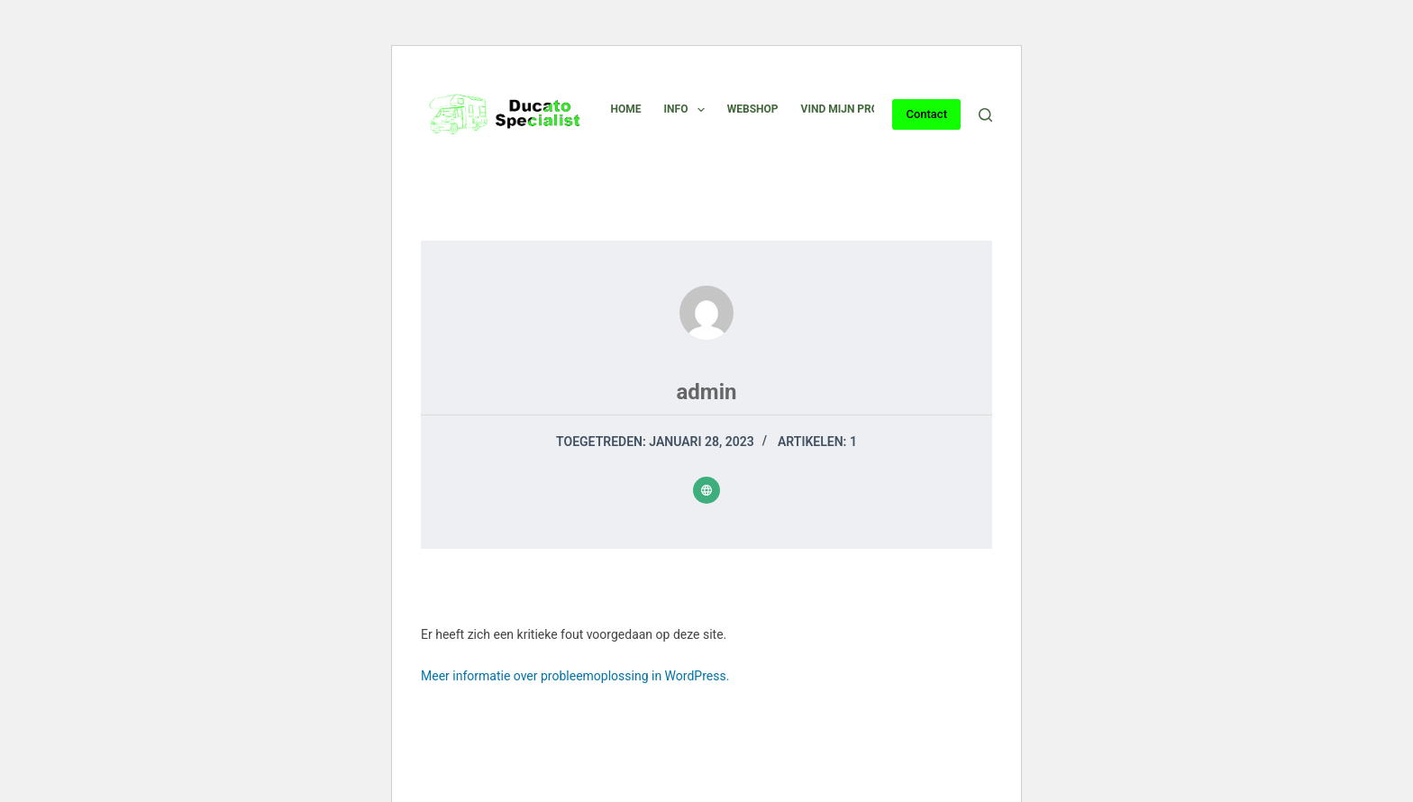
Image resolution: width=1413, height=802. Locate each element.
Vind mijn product (854, 109)
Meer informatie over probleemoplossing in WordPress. (575, 676)
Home (626, 109)
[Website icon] (706, 490)
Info (688, 110)
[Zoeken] (985, 115)
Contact (926, 114)
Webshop (753, 109)
